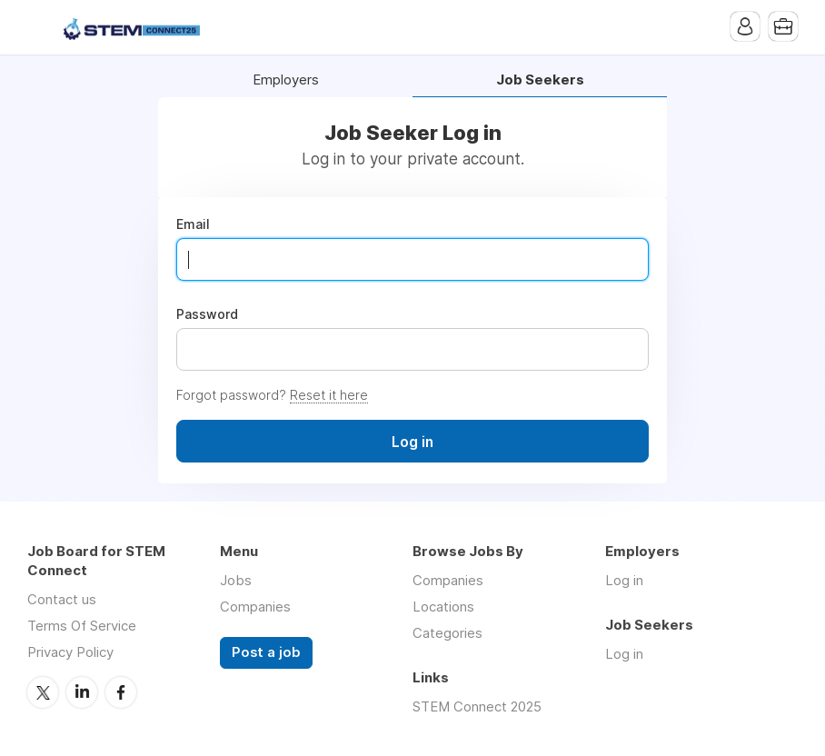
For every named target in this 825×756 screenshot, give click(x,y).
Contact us (61, 599)
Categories (447, 633)
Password (207, 314)
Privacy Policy (70, 652)
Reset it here (329, 395)
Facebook (120, 692)
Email (193, 224)
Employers (286, 80)
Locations (443, 606)
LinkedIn (81, 692)
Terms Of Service (81, 625)
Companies (255, 606)
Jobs (236, 580)
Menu (41, 27)
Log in (624, 580)
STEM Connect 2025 (477, 706)
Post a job (266, 652)
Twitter (42, 692)
